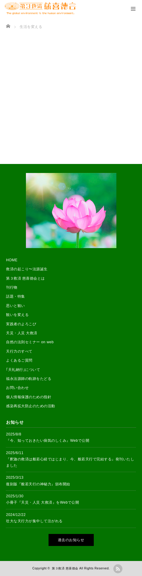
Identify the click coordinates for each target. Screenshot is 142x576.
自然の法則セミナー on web (30, 342)
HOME (11, 260)
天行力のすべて (19, 351)
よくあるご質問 (19, 360)
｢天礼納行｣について (23, 370)
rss (117, 568)
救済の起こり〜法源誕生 (27, 269)
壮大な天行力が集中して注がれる (34, 521)
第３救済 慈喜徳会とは (25, 278)
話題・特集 (15, 296)
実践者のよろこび (21, 324)
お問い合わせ (17, 388)
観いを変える (17, 315)
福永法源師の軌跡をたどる (28, 379)
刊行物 (11, 287)
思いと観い (15, 306)
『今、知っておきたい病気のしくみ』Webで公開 (47, 440)
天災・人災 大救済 (21, 333)
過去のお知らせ (71, 540)
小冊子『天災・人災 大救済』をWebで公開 (42, 502)
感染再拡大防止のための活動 (30, 406)
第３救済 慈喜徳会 (65, 568)
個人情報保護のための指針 (28, 397)
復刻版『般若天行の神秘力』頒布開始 (38, 484)
